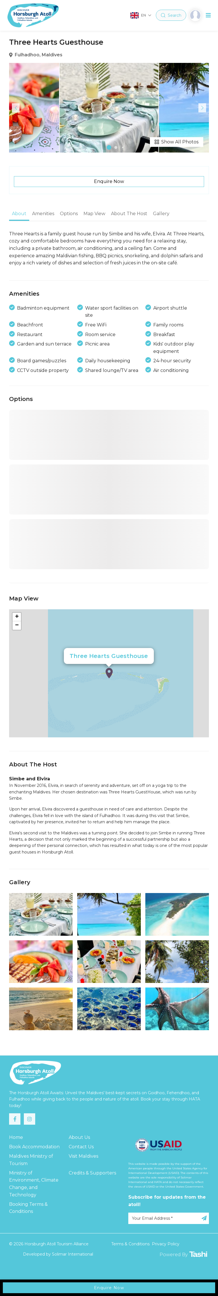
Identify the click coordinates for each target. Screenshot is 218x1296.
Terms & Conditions (130, 1243)
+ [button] (17, 617)
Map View (94, 213)
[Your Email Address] (168, 1218)
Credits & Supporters (92, 1173)
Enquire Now (109, 181)
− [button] (17, 625)
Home (16, 1137)
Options (69, 213)
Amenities (43, 213)
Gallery (161, 213)
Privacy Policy (165, 1243)
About (19, 213)
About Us (79, 1137)
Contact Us (81, 1146)
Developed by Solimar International (58, 1254)
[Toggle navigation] (208, 15)
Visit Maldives (83, 1156)
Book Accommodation (34, 1146)
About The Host (129, 213)
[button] (109, 147)
